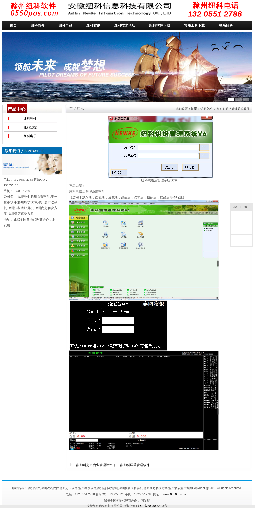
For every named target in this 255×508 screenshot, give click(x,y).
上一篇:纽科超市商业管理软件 (90, 465)
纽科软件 (30, 118)
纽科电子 (30, 136)
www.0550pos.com (175, 494)
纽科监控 (30, 127)
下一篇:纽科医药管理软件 (131, 465)
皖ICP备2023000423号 (151, 506)
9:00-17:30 (241, 207)
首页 (194, 109)
